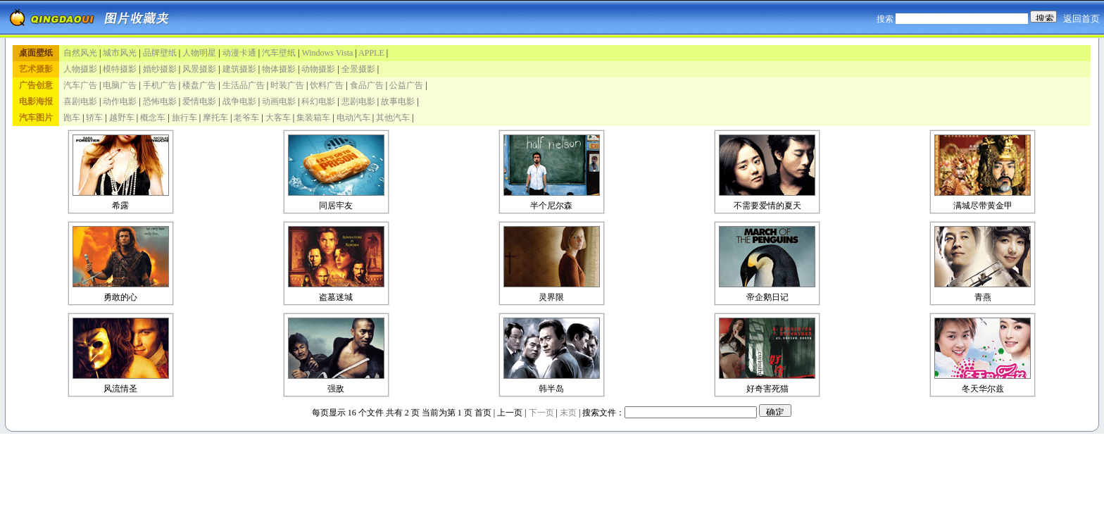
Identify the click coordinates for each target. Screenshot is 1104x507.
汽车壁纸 (279, 53)
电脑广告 (120, 85)
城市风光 (120, 53)
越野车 (121, 118)
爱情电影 (199, 101)
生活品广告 (243, 85)
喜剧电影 (80, 101)
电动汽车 (353, 118)
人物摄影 (80, 69)
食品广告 (367, 85)
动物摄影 (318, 69)
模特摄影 (120, 69)
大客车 (278, 118)
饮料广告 (327, 85)
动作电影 (120, 101)
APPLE (371, 53)
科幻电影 (318, 101)
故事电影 (398, 101)
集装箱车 (313, 118)
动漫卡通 (239, 53)
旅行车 (184, 118)
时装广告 (287, 85)
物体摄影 (279, 69)
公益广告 (406, 85)
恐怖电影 (160, 101)
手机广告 (160, 85)
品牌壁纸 (160, 53)
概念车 (152, 118)
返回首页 (1081, 18)
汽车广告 (80, 85)
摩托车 (215, 118)
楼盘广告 (199, 85)
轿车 (94, 118)
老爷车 (246, 118)
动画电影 (279, 101)
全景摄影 (358, 69)
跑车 (71, 118)
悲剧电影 (358, 101)
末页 (568, 413)
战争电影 (239, 101)
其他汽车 (393, 118)
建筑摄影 (239, 69)
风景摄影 (199, 69)
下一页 (541, 413)
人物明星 (199, 53)
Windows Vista (327, 53)
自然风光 (80, 53)
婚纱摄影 (160, 69)
